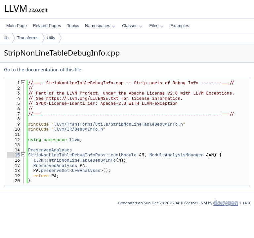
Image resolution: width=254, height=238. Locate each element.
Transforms (27, 37)
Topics (73, 25)
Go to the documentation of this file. (43, 69)
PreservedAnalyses (50, 150)
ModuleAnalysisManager (176, 155)
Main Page (16, 25)
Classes (132, 25)
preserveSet (55, 170)
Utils (51, 37)
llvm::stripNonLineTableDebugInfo (74, 160)
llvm (74, 139)
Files (156, 25)
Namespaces (100, 25)
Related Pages (47, 25)
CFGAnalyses (86, 170)
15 (13, 155)
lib (6, 37)
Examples (179, 25)
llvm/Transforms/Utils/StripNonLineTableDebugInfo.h (118, 124)
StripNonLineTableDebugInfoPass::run (73, 155)
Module (129, 155)
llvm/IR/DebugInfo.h (78, 129)
